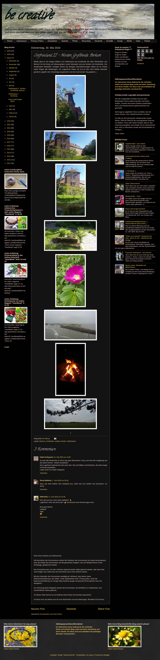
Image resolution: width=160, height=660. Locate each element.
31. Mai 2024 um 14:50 (62, 457)
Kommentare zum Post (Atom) (51, 614)
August (11, 75)
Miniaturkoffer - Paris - (133, 196)
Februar (12, 113)
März (11, 109)
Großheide (50, 441)
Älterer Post (104, 609)
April (11, 106)
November (13, 64)
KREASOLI (44, 497)
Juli (10, 78)
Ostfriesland (71, 441)
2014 (9, 153)
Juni (10, 82)
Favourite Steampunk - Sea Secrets (138, 253)
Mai (10, 85)
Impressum (22, 41)
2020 (9, 131)
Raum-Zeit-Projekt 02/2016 (135, 209)
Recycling (86, 41)
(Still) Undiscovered (132, 183)
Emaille (109, 41)
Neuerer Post (38, 609)
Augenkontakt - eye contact (135, 144)
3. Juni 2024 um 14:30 (57, 497)
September (13, 71)
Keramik (98, 41)
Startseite (71, 609)
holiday (57, 441)
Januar (11, 116)
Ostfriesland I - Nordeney (14, 95)
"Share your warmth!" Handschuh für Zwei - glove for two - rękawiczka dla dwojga (138, 238)
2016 (9, 146)
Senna (47, 438)
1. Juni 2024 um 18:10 (60, 480)
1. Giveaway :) (130, 171)
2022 (9, 124)
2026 (9, 51)
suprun (91, 655)
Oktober (12, 68)
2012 (9, 160)
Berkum (42, 441)
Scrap (120, 41)
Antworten (43, 473)
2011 (9, 163)
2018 (9, 138)
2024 (9, 58)
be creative (28, 16)
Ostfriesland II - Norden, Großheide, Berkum (17, 89)
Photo (75, 41)
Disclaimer (52, 41)
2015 (9, 149)
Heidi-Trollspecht (46, 457)
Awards (64, 41)
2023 (9, 121)
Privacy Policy (37, 41)
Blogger (107, 655)
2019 (9, 135)
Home (9, 41)
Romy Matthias (46, 480)
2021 (9, 128)
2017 (9, 142)
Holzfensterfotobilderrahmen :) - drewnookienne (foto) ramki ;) (136, 222)
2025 (9, 54)
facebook (140, 63)
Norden (63, 441)
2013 (9, 156)
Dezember (13, 61)
